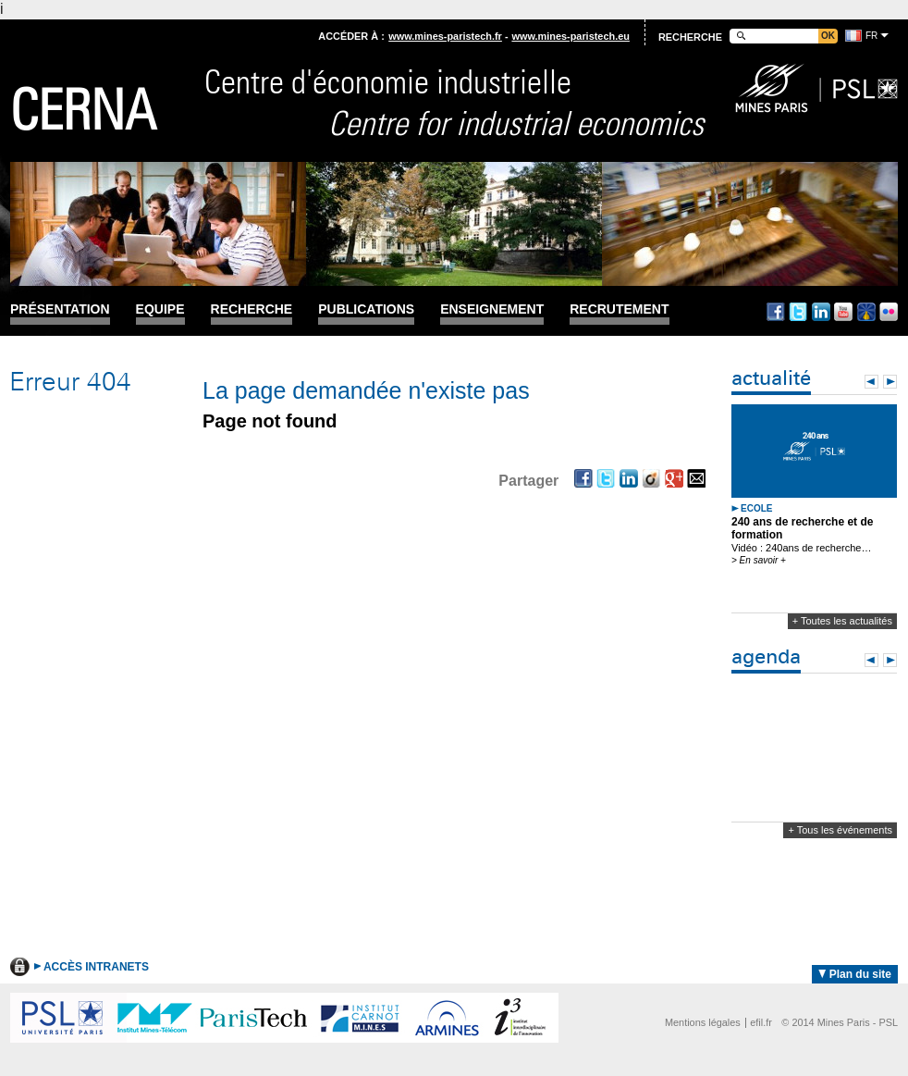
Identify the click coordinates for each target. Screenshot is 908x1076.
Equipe (160, 309)
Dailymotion (866, 312)
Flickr (888, 312)
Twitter (798, 312)
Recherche (252, 309)
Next (890, 382)
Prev (871, 382)
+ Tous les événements (840, 829)
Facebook (776, 312)
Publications (366, 309)
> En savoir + (758, 560)
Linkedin (821, 312)
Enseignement (492, 309)
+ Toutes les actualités (842, 620)
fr (871, 36)
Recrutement (619, 309)
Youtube (843, 312)
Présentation (60, 309)
